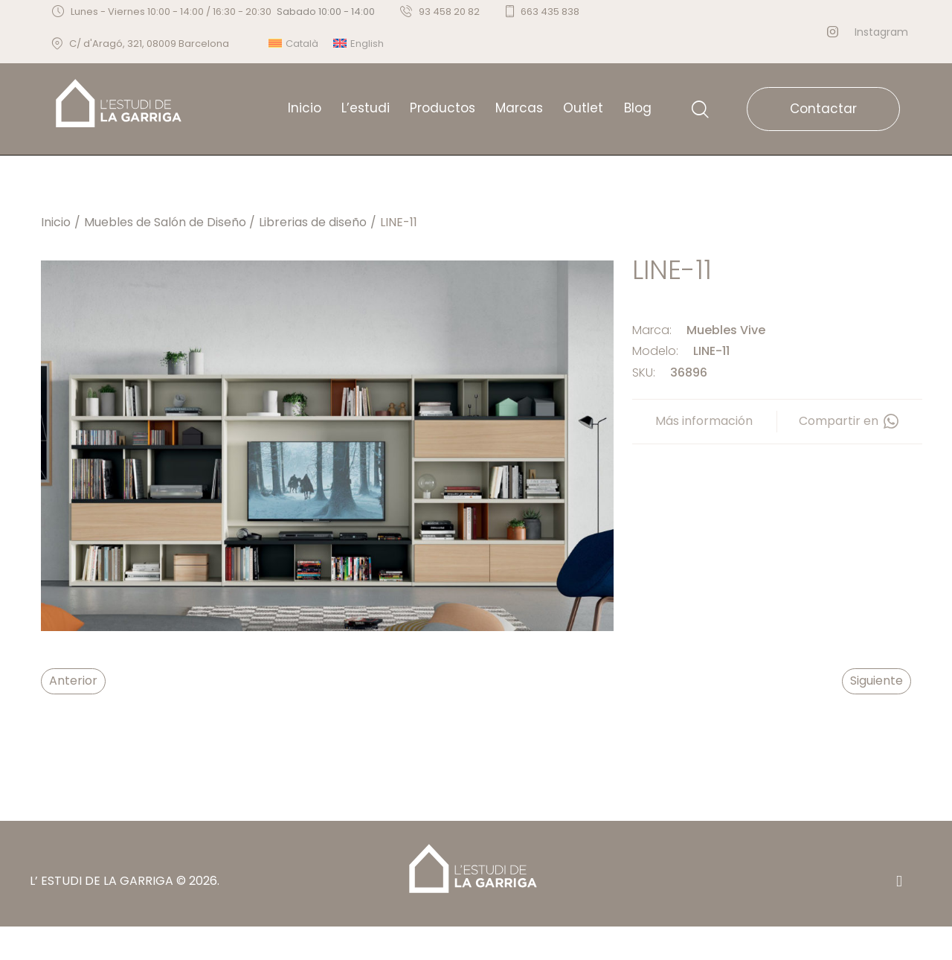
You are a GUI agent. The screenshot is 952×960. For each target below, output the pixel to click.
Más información (704, 420)
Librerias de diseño (313, 222)
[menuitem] (293, 43)
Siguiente (876, 680)
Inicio (56, 222)
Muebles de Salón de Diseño (165, 222)
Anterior (73, 680)
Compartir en (849, 421)
